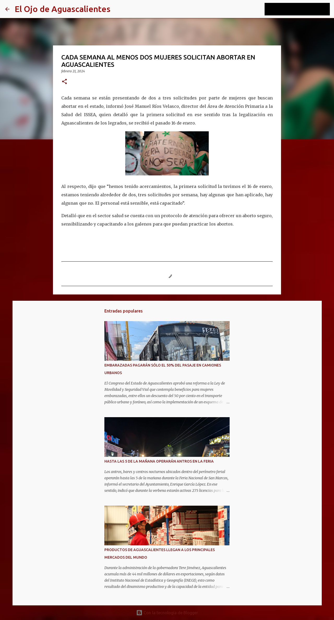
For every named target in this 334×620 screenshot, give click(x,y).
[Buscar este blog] (302, 9)
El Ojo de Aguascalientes (62, 9)
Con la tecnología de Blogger (167, 612)
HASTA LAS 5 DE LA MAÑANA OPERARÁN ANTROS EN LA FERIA (159, 461)
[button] (64, 81)
